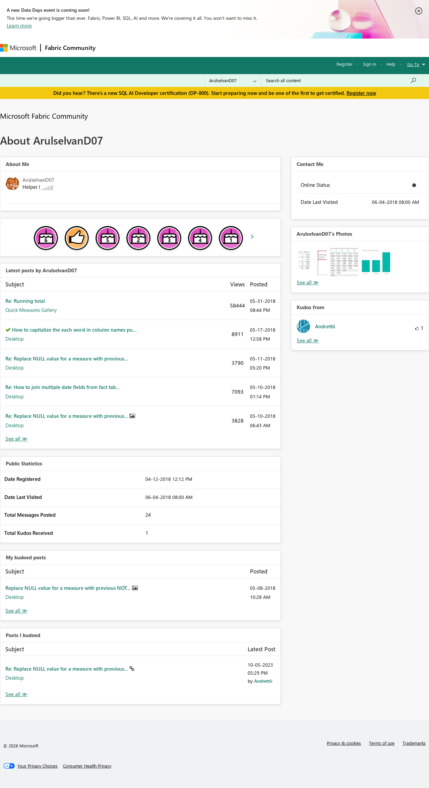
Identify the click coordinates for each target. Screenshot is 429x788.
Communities (197, 47)
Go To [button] (413, 64)
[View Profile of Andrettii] (263, 681)
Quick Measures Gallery (31, 309)
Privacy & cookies (344, 743)
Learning (253, 47)
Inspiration (140, 47)
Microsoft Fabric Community (44, 115)
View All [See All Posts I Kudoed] (16, 694)
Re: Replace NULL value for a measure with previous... (66, 358)
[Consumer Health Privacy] (87, 766)
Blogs (227, 47)
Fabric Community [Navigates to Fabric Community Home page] (70, 48)
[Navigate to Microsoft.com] (18, 48)
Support (282, 47)
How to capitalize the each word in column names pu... (74, 329)
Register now (361, 93)
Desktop (14, 338)
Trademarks (414, 743)
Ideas (168, 47)
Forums (111, 47)
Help (390, 64)
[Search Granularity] (232, 80)
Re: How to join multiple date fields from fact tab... (62, 387)
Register (344, 64)
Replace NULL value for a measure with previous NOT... (68, 587)
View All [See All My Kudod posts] (16, 611)
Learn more (19, 25)
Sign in (369, 64)
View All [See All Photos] (308, 282)
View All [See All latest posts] (16, 439)
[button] (312, 262)
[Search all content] (341, 80)
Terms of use (381, 743)
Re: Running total (25, 300)
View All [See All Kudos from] (308, 340)
